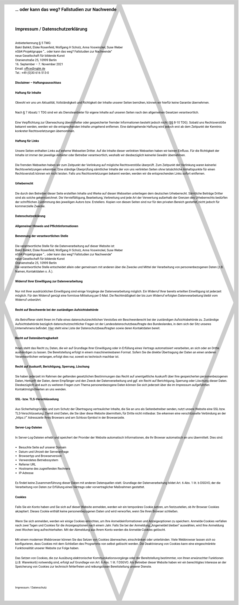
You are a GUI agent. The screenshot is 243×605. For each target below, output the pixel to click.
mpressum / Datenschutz (31, 587)
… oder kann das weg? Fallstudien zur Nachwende (65, 9)
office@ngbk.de (34, 68)
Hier (51, 328)
